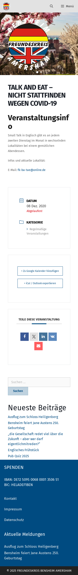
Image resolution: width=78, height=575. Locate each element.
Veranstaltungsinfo (38, 122)
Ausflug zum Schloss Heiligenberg (33, 417)
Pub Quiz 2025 (18, 456)
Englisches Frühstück (23, 450)
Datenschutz (14, 520)
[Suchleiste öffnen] (51, 6)
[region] (39, 44)
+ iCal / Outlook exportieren (40, 283)
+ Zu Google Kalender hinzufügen (40, 271)
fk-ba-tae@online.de (32, 170)
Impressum (13, 509)
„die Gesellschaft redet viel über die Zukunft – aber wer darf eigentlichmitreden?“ (35, 439)
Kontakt (10, 498)
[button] (37, 72)
